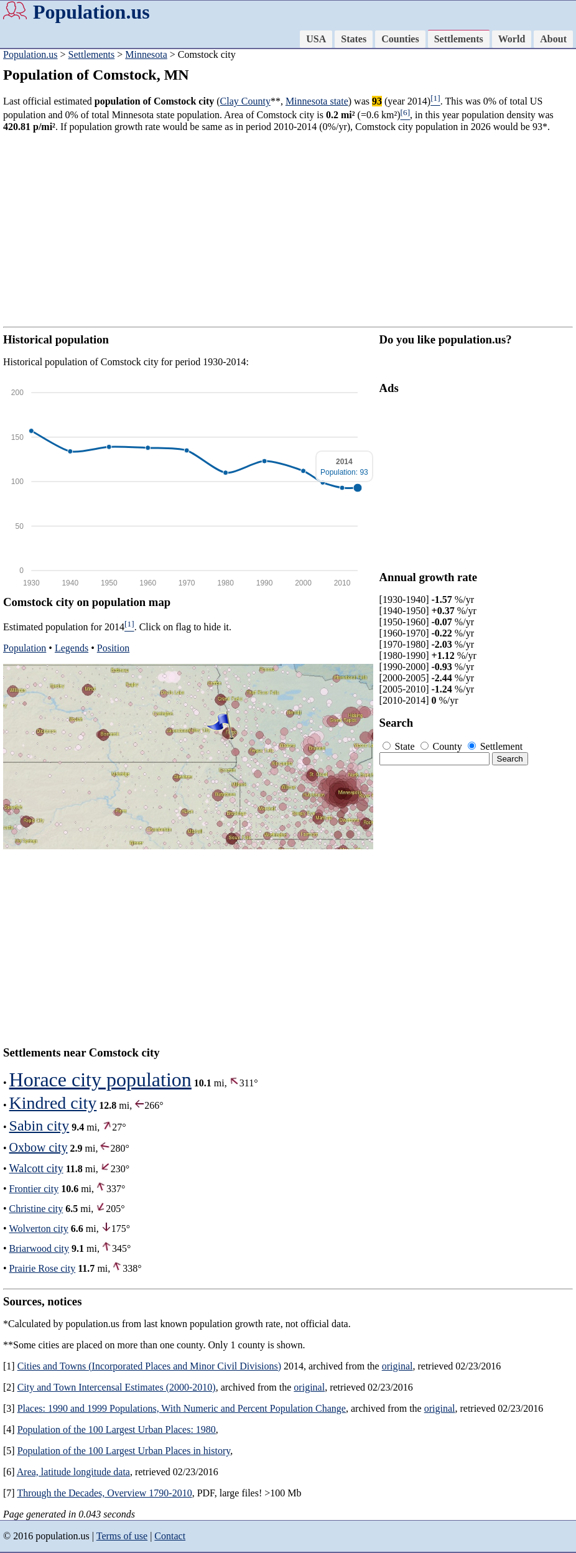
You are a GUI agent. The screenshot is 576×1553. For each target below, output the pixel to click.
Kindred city (53, 1102)
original (397, 1366)
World (512, 39)
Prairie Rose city (42, 1268)
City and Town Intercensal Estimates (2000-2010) (116, 1387)
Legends (71, 648)
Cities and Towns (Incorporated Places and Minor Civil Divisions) (149, 1366)
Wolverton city (38, 1228)
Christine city (36, 1208)
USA (316, 39)
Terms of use (121, 1536)
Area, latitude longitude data (73, 1472)
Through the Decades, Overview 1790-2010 (104, 1493)
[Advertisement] (288, 229)
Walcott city (36, 1168)
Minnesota (146, 54)
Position (113, 648)
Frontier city (34, 1188)
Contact (169, 1536)
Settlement (495, 746)
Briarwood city (39, 1248)
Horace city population (100, 1079)
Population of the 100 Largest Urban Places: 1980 (116, 1429)
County (442, 746)
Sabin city (39, 1125)
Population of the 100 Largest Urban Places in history (124, 1450)
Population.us (91, 12)
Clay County (245, 101)
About (553, 39)
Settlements (458, 39)
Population (24, 648)
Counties (400, 39)
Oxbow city (38, 1147)
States (353, 39)
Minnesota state (317, 101)
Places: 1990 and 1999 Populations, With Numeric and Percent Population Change (181, 1408)
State (400, 746)
